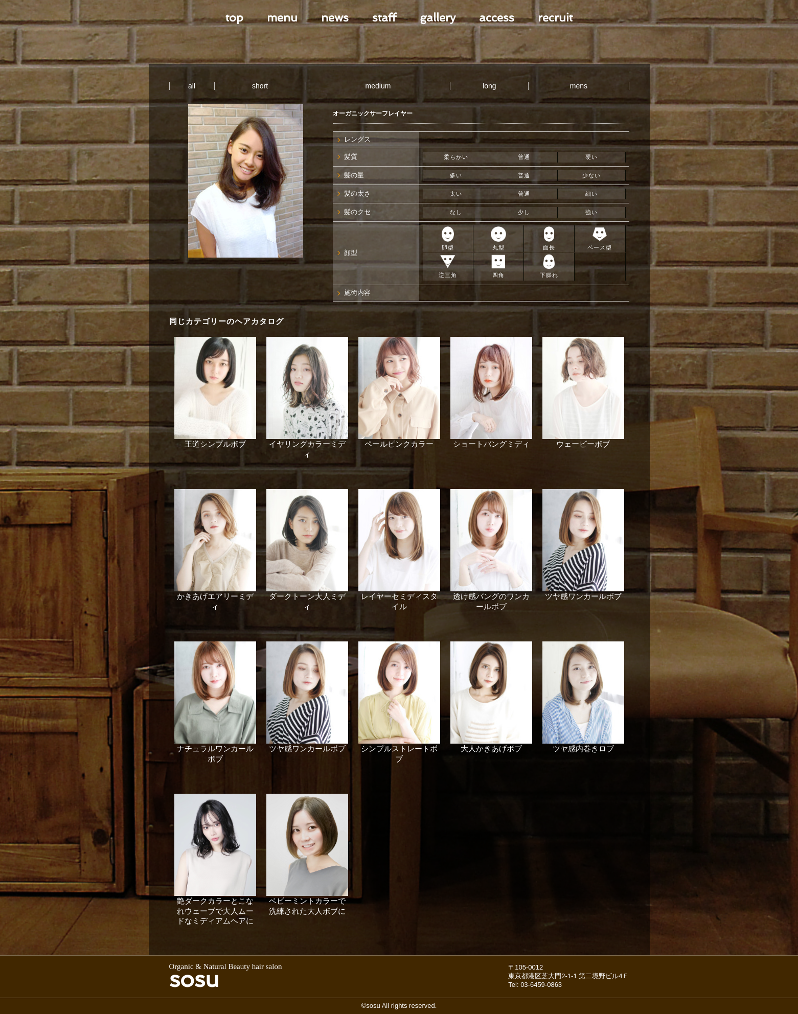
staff (384, 17)
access (496, 17)
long (489, 86)
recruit (555, 17)
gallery (437, 17)
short (260, 86)
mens (578, 86)
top (234, 17)
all (191, 86)
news (335, 17)
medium (378, 86)
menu (282, 17)
